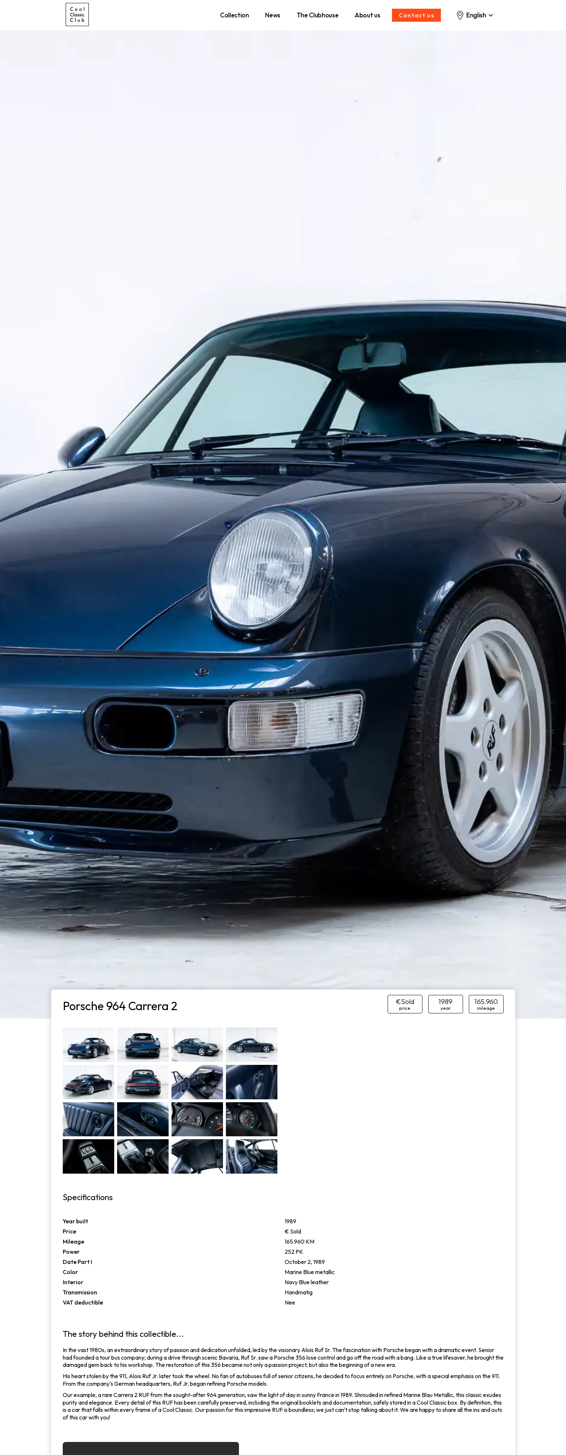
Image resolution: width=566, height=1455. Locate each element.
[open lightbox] (88, 1045)
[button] (474, 15)
